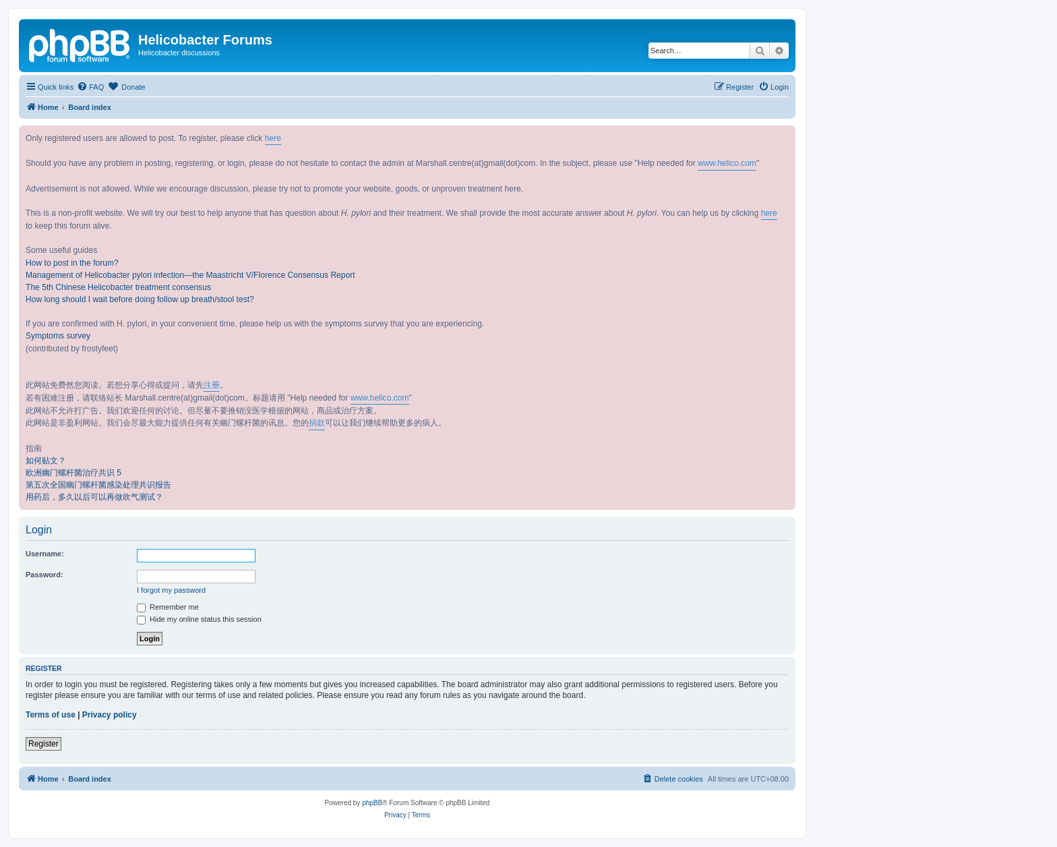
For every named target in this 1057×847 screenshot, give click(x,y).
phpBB (372, 803)
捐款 (317, 423)
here (273, 138)
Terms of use (51, 715)
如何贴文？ (46, 460)
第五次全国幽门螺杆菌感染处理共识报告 (98, 485)
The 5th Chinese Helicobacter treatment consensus (118, 287)
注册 (212, 385)
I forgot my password (171, 590)
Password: (44, 575)
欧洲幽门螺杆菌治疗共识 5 (73, 472)
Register (43, 744)
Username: (45, 554)
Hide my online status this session (199, 619)
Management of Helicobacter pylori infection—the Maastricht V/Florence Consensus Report (190, 275)
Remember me (168, 607)
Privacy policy (109, 715)
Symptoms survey (58, 336)
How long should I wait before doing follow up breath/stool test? (140, 299)
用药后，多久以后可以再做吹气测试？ (94, 497)
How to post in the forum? (72, 263)
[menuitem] (90, 87)
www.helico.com (727, 163)
